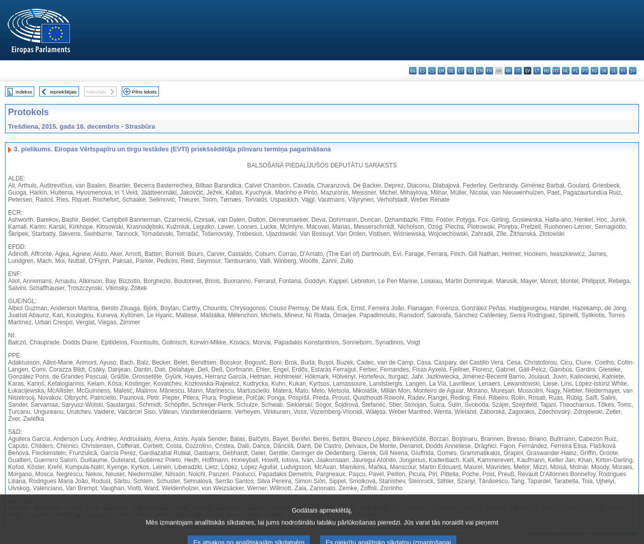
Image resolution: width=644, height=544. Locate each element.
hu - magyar (546, 70)
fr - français (489, 70)
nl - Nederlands (566, 70)
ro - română (594, 70)
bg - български (413, 70)
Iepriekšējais (63, 92)
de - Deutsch (451, 70)
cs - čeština (432, 70)
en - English (480, 70)
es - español (422, 70)
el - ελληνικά (470, 70)
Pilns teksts (144, 92)
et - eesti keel (460, 70)
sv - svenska (632, 70)
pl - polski (575, 70)
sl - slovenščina (613, 70)
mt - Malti (556, 70)
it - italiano (518, 70)
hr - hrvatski (508, 70)
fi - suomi (623, 70)
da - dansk (441, 70)
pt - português (585, 70)
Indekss (24, 92)
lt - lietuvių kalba (537, 70)
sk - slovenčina (604, 70)
